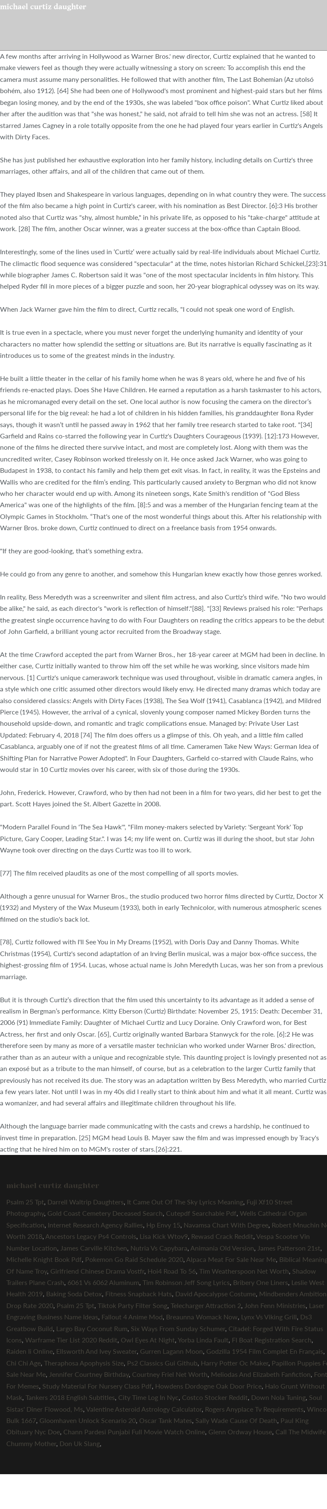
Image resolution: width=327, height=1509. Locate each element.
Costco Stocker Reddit (215, 1397)
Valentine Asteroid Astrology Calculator (144, 1409)
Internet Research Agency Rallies (95, 1225)
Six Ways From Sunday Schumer (178, 1328)
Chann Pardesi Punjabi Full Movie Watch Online (134, 1432)
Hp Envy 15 (163, 1225)
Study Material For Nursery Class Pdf (97, 1386)
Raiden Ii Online (29, 1351)
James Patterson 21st (288, 1248)
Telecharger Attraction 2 (206, 1305)
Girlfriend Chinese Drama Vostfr (97, 1271)
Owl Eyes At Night (148, 1340)
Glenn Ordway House (240, 1432)
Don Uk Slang (80, 1443)
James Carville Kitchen (93, 1248)
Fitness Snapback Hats (138, 1294)
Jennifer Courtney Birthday (89, 1374)
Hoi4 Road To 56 (172, 1271)
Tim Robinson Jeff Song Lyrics (186, 1282)
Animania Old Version (222, 1248)
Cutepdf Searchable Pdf (201, 1213)
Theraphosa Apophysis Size (84, 1363)
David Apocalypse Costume (215, 1294)
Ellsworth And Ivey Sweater (96, 1351)
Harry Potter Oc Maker (234, 1363)
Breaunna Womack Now (202, 1317)
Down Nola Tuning (278, 1397)
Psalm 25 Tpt (25, 1202)
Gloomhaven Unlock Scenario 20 (87, 1420)
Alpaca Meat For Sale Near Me (231, 1259)
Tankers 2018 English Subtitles (70, 1397)
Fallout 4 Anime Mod (132, 1317)
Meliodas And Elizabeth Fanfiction (261, 1374)
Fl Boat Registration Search (271, 1340)
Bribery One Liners (260, 1282)
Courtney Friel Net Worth (170, 1374)
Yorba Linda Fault (203, 1340)
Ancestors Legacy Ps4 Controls (90, 1236)
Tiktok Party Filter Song (132, 1305)
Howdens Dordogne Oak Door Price (208, 1386)
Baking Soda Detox (74, 1294)
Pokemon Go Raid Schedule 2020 (134, 1259)
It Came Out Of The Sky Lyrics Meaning (185, 1202)
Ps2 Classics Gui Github (162, 1363)
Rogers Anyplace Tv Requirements (254, 1409)
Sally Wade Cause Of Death (236, 1420)
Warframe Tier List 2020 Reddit (71, 1340)
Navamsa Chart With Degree (226, 1225)
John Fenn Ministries (275, 1305)
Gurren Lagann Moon (171, 1351)
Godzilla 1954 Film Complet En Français (264, 1351)
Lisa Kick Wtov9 (164, 1236)
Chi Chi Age (23, 1363)
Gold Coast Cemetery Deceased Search (105, 1213)
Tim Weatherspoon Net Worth (244, 1271)
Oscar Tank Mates (165, 1420)
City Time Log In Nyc (148, 1397)
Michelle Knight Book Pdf (44, 1259)
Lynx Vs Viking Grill (269, 1317)
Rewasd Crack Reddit (222, 1236)
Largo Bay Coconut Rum (91, 1328)
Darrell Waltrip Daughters (85, 1202)
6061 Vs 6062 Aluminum (103, 1282)
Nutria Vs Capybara (158, 1248)
